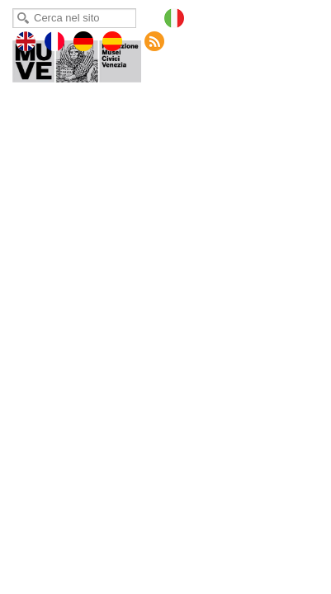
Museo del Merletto (88, 57)
